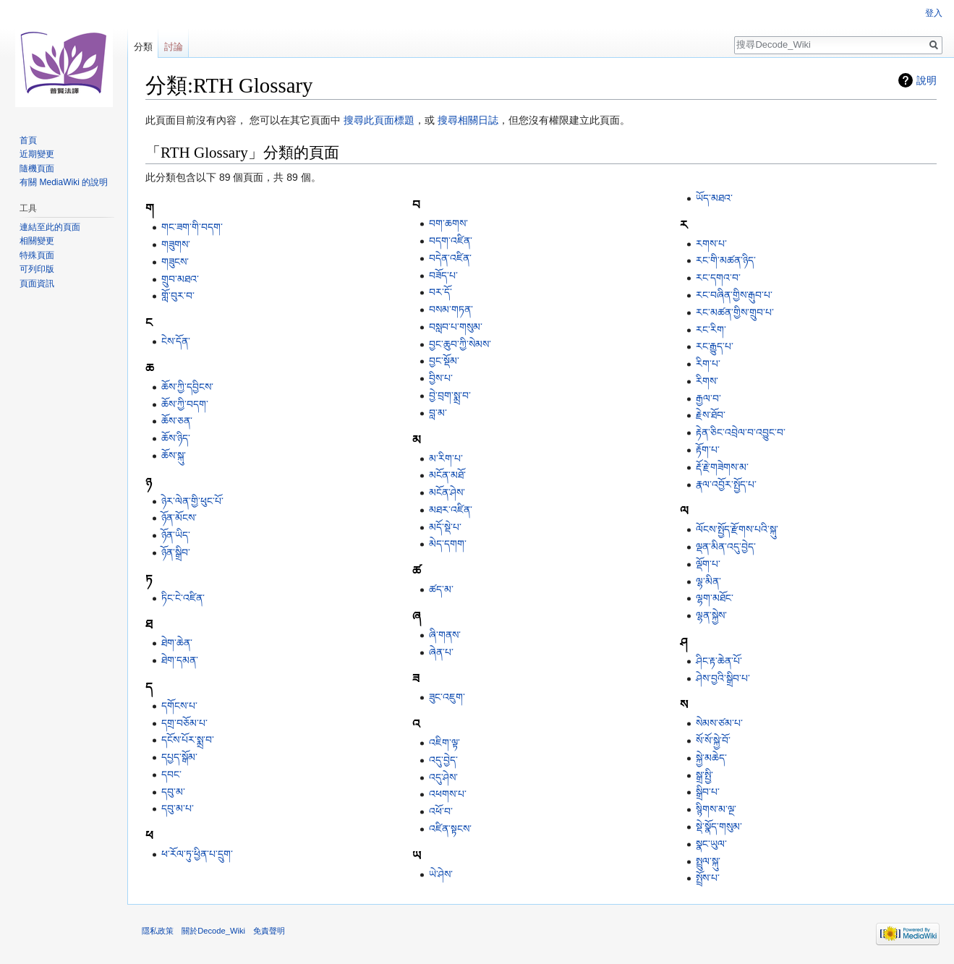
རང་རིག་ (711, 330)
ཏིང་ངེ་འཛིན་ (183, 598)
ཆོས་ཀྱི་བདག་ (184, 404)
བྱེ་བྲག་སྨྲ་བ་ (450, 395)
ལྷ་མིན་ (708, 581)
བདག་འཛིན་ (450, 241)
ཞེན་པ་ (441, 652)
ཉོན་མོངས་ (179, 518)
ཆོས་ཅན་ (176, 421)
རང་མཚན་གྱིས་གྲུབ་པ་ (735, 312)
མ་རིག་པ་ (446, 458)
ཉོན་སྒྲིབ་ (175, 552)
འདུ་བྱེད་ (443, 760)
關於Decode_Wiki (213, 930)
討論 (173, 46)
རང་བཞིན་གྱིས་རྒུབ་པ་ (734, 295)
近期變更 (37, 154)
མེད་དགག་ (448, 544)
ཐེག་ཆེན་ (176, 643)
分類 (143, 46)
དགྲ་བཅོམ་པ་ (184, 723)
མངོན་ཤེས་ (447, 492)
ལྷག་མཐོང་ (714, 598)
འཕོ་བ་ (441, 811)
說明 (926, 80)
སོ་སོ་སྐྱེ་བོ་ (713, 740)
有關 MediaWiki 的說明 (64, 182)
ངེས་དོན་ (175, 341)
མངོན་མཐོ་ (447, 475)
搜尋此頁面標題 (379, 120)
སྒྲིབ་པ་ (708, 792)
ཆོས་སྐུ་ (173, 455)
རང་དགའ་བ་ (718, 277)
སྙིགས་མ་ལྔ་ (716, 809)
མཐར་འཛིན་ (450, 510)
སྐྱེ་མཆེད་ (711, 758)
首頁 (28, 140)
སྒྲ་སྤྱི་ (704, 775)
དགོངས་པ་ (179, 706)
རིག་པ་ (708, 364)
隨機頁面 (37, 168)
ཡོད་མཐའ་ (714, 198)
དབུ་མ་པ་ (177, 808)
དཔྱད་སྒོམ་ (179, 757)
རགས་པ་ (711, 243)
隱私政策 (158, 930)
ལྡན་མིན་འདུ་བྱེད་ (726, 547)
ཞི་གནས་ (445, 635)
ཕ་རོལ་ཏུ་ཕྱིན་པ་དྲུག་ (197, 854)
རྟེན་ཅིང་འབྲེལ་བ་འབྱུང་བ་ (740, 432)
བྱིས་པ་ (441, 378)
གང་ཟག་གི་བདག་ (192, 227)
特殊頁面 (37, 255)
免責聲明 (269, 930)
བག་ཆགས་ (448, 223)
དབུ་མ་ (173, 792)
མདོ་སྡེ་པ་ (445, 527)
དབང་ (171, 774)
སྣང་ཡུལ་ (711, 844)
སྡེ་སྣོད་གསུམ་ (719, 826)
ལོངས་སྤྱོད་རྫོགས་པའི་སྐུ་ (737, 529)
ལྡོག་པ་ (708, 564)
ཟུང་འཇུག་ (447, 697)
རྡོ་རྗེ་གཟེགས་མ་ (722, 467)
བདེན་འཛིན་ (450, 258)
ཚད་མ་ (441, 589)
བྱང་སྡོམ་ (444, 361)
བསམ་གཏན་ (451, 309)
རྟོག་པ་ (708, 450)
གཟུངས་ (175, 262)
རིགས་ (707, 381)
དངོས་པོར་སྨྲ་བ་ (187, 740)
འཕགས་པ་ (448, 794)
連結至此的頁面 (50, 227)
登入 (933, 13)
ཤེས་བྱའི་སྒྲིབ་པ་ (723, 678)
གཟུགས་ (175, 244)
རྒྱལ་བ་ (708, 398)
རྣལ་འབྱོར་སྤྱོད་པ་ (726, 484)
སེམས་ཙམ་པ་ (719, 723)
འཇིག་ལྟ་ (444, 742)
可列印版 (37, 269)
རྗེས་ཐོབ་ (710, 415)
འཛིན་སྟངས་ (450, 829)
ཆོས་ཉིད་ (175, 438)
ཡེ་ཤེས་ (441, 874)
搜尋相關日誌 (468, 120)
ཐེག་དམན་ (179, 660)
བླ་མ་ (438, 413)
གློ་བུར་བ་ (178, 296)
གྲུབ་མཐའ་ (180, 279)
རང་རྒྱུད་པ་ (714, 346)
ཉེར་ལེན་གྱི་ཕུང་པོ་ (192, 501)
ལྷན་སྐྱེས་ (711, 615)
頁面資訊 (37, 283)
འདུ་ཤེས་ (443, 777)
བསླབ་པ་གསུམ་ (455, 327)
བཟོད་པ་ (443, 275)
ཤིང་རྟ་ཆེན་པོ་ (719, 661)
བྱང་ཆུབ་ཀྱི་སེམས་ (460, 344)
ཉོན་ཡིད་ (175, 535)
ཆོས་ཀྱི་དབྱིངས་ (187, 387)
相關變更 (37, 241)
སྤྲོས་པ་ (708, 878)
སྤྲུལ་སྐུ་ (708, 861)
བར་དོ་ (440, 292)
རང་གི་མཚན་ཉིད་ (726, 260)
